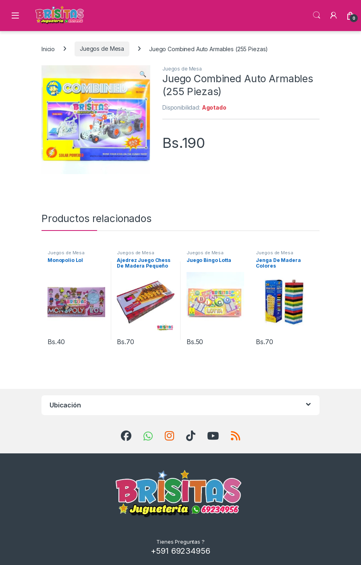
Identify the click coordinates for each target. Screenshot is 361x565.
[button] (142, 74)
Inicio (48, 48)
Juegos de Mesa (102, 48)
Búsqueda (316, 15)
